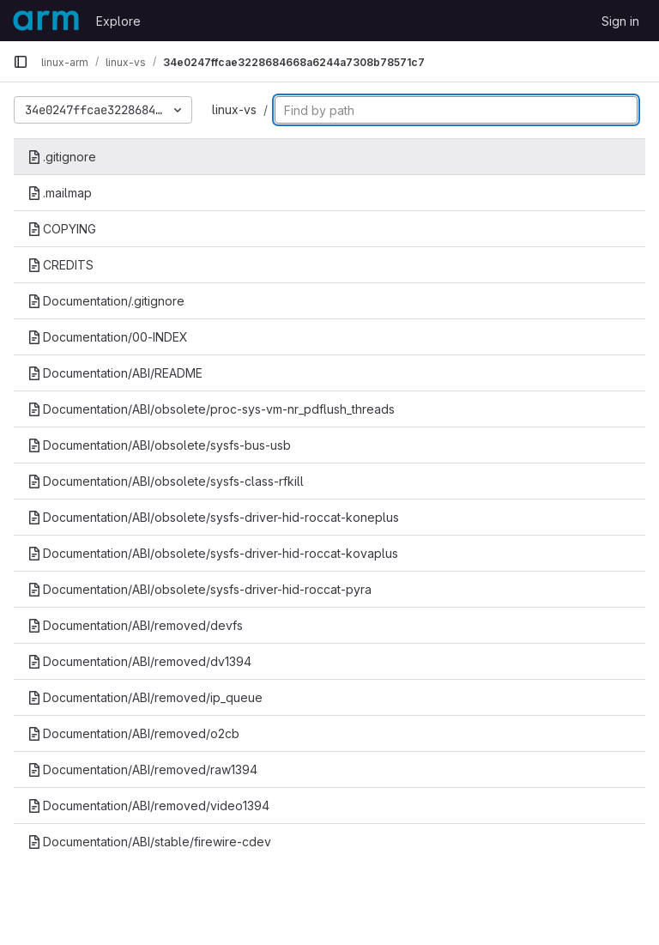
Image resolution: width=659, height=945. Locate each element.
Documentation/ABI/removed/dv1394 (139, 661)
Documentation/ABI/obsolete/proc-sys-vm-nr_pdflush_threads (211, 409)
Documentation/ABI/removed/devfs (135, 625)
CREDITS (60, 264)
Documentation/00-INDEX (107, 337)
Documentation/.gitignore (105, 301)
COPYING (61, 228)
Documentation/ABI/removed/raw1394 (142, 769)
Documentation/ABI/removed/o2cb (133, 733)
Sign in (620, 21)
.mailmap (59, 192)
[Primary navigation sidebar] (20, 62)
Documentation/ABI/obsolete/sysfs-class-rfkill (165, 481)
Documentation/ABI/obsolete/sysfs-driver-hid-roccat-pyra (199, 589)
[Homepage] (45, 20)
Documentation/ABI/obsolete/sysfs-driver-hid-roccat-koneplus (213, 517)
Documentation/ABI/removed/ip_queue (145, 697)
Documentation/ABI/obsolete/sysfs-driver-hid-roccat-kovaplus (212, 553)
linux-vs (234, 109)
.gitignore (61, 156)
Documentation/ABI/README (115, 373)
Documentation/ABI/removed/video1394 (148, 805)
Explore (118, 21)
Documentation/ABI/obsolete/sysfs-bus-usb (159, 445)
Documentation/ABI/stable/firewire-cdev (149, 841)
